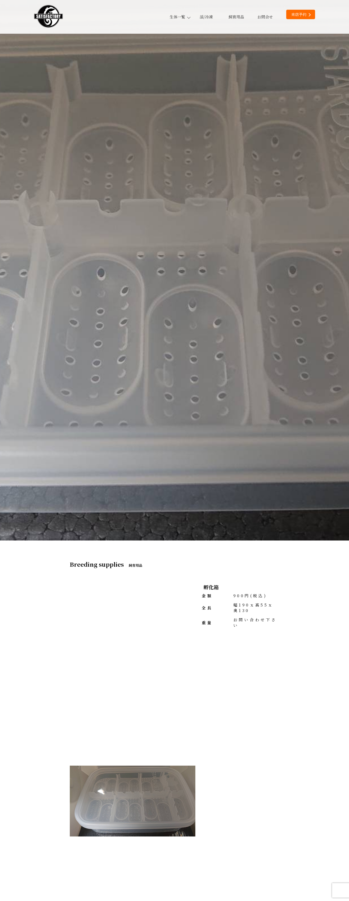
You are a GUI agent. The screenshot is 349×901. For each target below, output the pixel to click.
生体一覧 (180, 17)
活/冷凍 (206, 17)
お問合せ (265, 17)
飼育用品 (236, 17)
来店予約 (301, 14)
